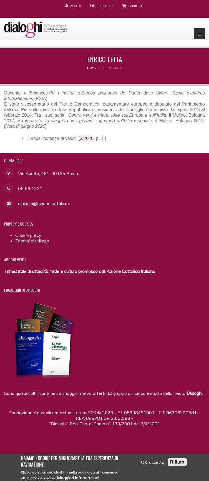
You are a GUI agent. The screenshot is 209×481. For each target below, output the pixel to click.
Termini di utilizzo (32, 241)
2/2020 (87, 138)
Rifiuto (177, 463)
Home (91, 68)
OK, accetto (152, 464)
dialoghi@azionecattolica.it (44, 203)
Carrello (135, 6)
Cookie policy (28, 235)
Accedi (75, 6)
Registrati (105, 6)
